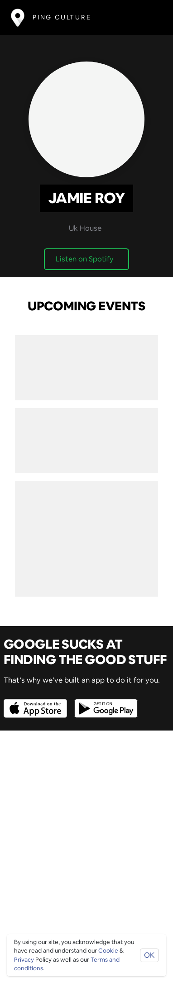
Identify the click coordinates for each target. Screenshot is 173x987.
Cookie (108, 950)
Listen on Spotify (85, 259)
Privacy (24, 959)
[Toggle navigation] (148, 17)
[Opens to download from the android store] (104, 702)
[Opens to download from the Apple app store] (37, 702)
